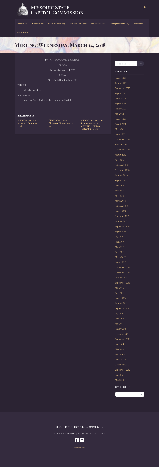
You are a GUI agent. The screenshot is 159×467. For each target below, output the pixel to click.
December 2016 (122, 267)
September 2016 (122, 282)
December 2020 (122, 139)
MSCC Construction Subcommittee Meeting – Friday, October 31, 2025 (93, 124)
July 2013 (119, 375)
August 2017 (120, 231)
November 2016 (122, 272)
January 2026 (120, 78)
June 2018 (119, 185)
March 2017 (120, 257)
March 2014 (120, 354)
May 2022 (119, 113)
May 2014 (119, 349)
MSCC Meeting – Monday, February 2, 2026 (29, 123)
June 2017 (119, 241)
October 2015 (121, 303)
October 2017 (121, 221)
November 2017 (122, 216)
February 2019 (121, 165)
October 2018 (121, 175)
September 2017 (122, 226)
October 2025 (121, 83)
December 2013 (122, 364)
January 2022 (120, 119)
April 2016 (119, 293)
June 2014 (119, 344)
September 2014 (122, 339)
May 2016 (119, 288)
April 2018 (119, 195)
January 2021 (120, 134)
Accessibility (79, 447)
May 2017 (119, 247)
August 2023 (120, 103)
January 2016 (120, 298)
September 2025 (122, 88)
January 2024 (120, 98)
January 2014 (120, 359)
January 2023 (120, 108)
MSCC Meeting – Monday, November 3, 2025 (61, 123)
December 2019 (122, 149)
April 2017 (119, 252)
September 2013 (122, 369)
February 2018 (121, 206)
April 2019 (119, 160)
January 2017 (120, 262)
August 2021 (120, 124)
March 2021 (120, 129)
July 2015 (119, 313)
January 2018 (120, 211)
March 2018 (120, 201)
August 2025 (120, 93)
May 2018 (119, 190)
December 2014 (122, 334)
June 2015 (119, 318)
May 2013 (119, 380)
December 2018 (122, 170)
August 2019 (120, 154)
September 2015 (122, 308)
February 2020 (121, 144)
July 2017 (119, 236)
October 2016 (121, 277)
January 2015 (120, 329)
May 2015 (119, 323)
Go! (140, 63)
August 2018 (120, 180)
